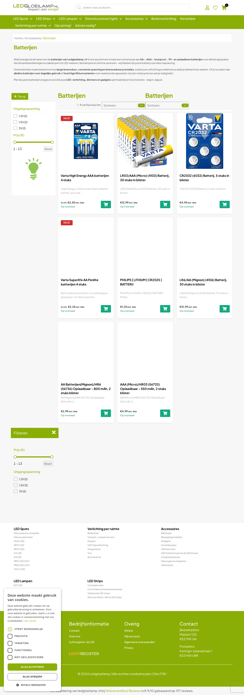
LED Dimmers (168, 549)
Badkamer (93, 533)
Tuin (89, 553)
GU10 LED (19, 541)
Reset (48, 149)
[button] (33, 116)
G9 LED (18, 557)
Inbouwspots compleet (26, 533)
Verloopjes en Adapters (173, 561)
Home (18, 38)
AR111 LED (19, 545)
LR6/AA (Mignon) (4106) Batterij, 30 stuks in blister (203, 280)
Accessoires (33, 38)
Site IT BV (159, 674)
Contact (74, 630)
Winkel (128, 630)
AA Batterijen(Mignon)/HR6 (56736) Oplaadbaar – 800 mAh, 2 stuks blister (86, 385)
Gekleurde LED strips (98, 593)
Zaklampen (167, 565)
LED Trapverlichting (97, 545)
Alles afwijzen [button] (32, 676)
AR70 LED (19, 549)
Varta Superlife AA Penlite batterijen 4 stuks (80, 281)
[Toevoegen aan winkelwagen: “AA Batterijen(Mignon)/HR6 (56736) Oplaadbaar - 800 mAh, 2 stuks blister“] (105, 406)
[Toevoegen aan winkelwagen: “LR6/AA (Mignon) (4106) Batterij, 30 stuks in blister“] (224, 305)
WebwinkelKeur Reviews (123, 691)
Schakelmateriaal (170, 557)
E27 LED (18, 585)
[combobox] (120, 105)
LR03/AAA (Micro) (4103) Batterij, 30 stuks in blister (145, 178)
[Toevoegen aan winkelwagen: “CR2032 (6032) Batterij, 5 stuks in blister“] (225, 204)
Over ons (74, 636)
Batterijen (166, 533)
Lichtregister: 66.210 (82, 642)
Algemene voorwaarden (139, 642)
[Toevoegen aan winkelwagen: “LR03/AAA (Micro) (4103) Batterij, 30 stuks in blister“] (165, 204)
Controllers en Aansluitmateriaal (104, 589)
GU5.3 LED (19, 569)
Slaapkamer (94, 549)
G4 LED (18, 553)
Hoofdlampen (169, 545)
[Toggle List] (141, 105)
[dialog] (32, 639)
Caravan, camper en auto (101, 537)
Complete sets (95, 585)
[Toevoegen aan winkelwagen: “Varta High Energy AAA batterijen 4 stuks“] (106, 204)
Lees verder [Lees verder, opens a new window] (30, 620)
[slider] (14, 142)
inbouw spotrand (23, 537)
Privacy (128, 647)
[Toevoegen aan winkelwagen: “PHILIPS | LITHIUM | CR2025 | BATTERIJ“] (165, 307)
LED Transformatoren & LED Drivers (179, 553)
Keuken (91, 541)
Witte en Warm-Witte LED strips (104, 597)
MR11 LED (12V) (21, 561)
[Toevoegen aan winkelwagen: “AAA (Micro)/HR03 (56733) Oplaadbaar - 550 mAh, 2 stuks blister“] (164, 400)
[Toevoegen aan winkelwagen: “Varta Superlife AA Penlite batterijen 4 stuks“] (106, 307)
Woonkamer (94, 557)
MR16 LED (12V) (22, 565)
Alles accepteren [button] (32, 667)
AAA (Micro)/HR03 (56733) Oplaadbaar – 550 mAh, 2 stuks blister (143, 383)
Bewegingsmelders (171, 537)
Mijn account (132, 636)
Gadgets (166, 541)
